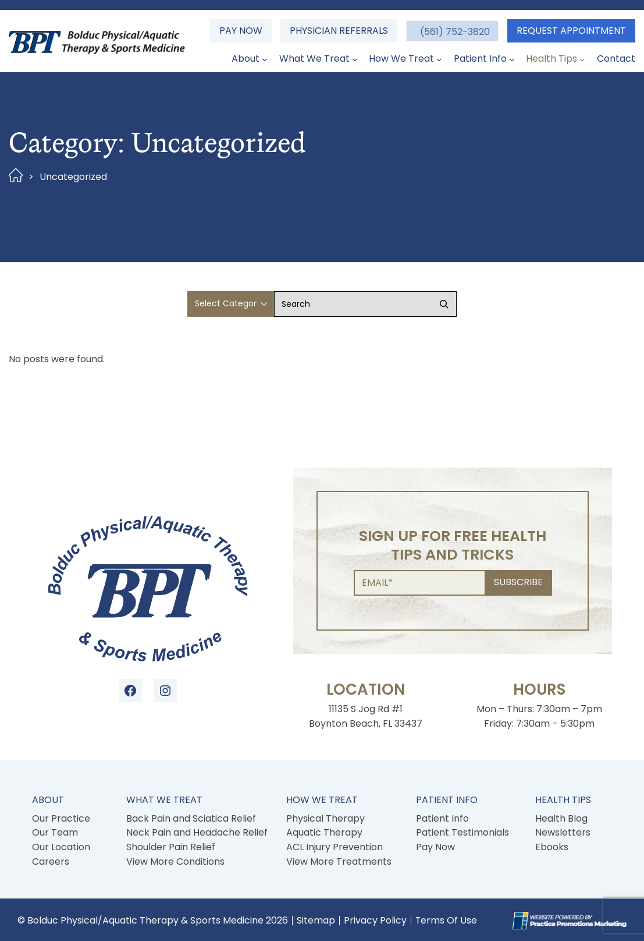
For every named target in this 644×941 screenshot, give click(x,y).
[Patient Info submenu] (512, 59)
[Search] (444, 304)
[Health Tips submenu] (582, 59)
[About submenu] (265, 59)
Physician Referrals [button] (338, 30)
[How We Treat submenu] (439, 59)
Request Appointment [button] (571, 30)
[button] (452, 30)
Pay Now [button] (240, 30)
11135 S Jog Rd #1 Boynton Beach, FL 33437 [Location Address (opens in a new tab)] (365, 716)
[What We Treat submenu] (355, 59)
